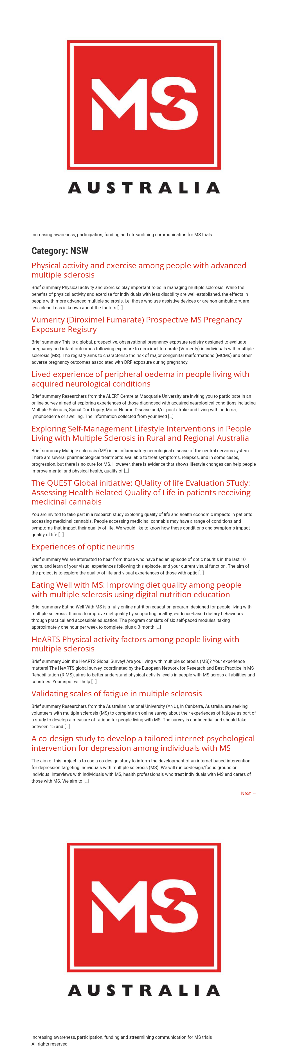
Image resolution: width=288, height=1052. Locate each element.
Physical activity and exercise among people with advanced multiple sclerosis (139, 270)
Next (248, 793)
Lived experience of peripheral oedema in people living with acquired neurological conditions (140, 379)
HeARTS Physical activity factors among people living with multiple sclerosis (135, 644)
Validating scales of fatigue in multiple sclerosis (117, 693)
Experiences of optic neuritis (83, 546)
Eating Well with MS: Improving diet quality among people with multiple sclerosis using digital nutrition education (137, 589)
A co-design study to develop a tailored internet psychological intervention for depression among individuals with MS (143, 743)
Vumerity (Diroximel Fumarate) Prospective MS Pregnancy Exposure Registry (137, 324)
